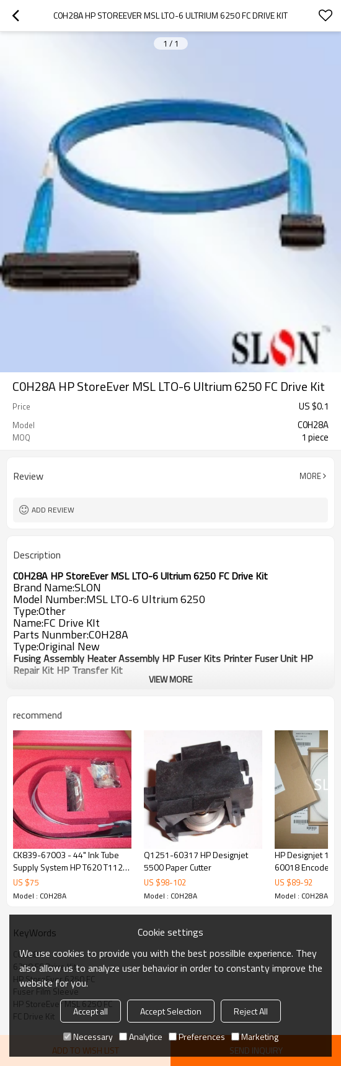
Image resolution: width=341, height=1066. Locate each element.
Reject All (251, 1011)
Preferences (197, 1036)
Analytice (140, 1036)
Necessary (88, 1036)
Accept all (90, 1011)
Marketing (254, 1036)
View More (170, 679)
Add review (53, 510)
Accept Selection (171, 1011)
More (310, 476)
